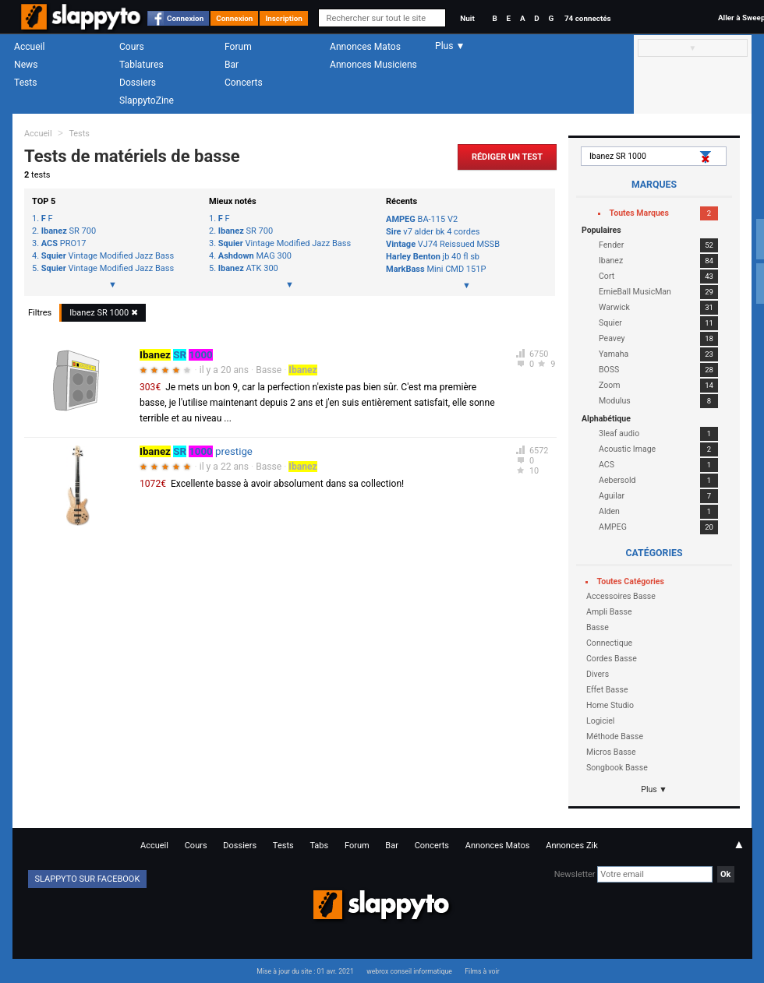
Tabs (318, 845)
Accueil (29, 46)
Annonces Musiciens (373, 64)
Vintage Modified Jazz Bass (107, 256)
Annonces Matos (365, 46)
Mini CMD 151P (436, 269)
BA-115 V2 (422, 219)
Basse (268, 370)
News (25, 64)
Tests (25, 82)
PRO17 (64, 243)
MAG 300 (255, 256)
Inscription (283, 18)
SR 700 (68, 231)
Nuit (467, 18)
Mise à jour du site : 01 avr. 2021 (304, 971)
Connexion (185, 18)
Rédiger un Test (507, 157)
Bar (232, 64)
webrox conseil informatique (409, 971)
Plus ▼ (654, 789)
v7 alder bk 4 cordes (432, 232)
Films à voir (482, 971)
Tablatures (141, 64)
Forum (238, 46)
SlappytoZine (146, 100)
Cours (131, 46)
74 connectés (587, 18)
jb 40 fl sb (432, 257)
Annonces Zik (572, 845)
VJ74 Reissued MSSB (443, 244)
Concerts (244, 82)
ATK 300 (248, 268)
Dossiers (137, 82)
